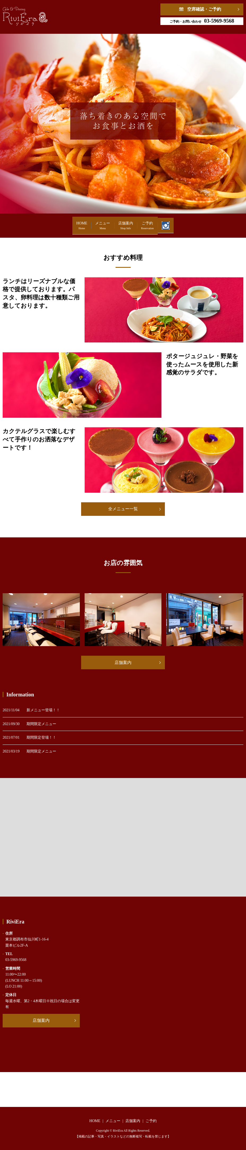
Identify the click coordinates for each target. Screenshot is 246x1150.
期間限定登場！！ (41, 737)
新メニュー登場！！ (43, 710)
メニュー (87, 223)
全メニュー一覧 (123, 509)
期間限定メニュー (41, 724)
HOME (50, 223)
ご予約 (163, 223)
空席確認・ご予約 (204, 9)
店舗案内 (125, 223)
